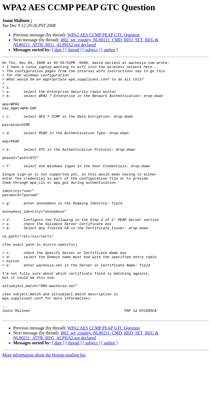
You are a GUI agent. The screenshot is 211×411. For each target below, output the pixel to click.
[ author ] (109, 49)
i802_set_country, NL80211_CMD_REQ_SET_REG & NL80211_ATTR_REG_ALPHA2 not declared (86, 42)
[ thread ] (73, 49)
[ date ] (58, 49)
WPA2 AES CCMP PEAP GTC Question (103, 35)
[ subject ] (91, 49)
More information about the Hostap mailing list (43, 406)
